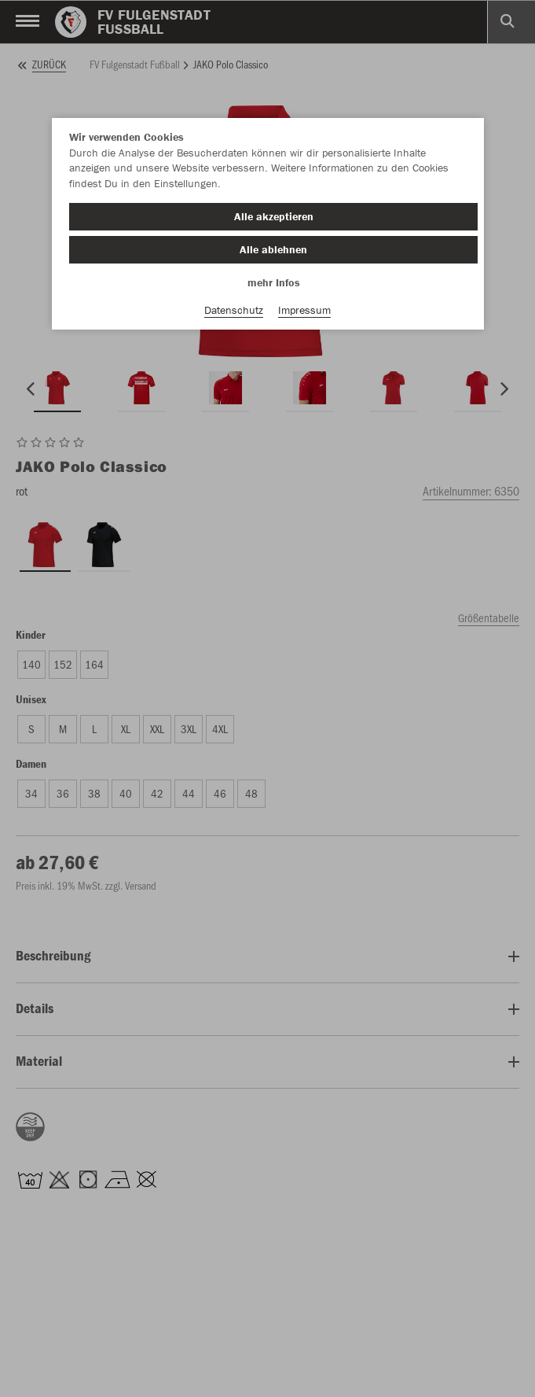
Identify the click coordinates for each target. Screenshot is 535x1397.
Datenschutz (233, 310)
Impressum (304, 310)
